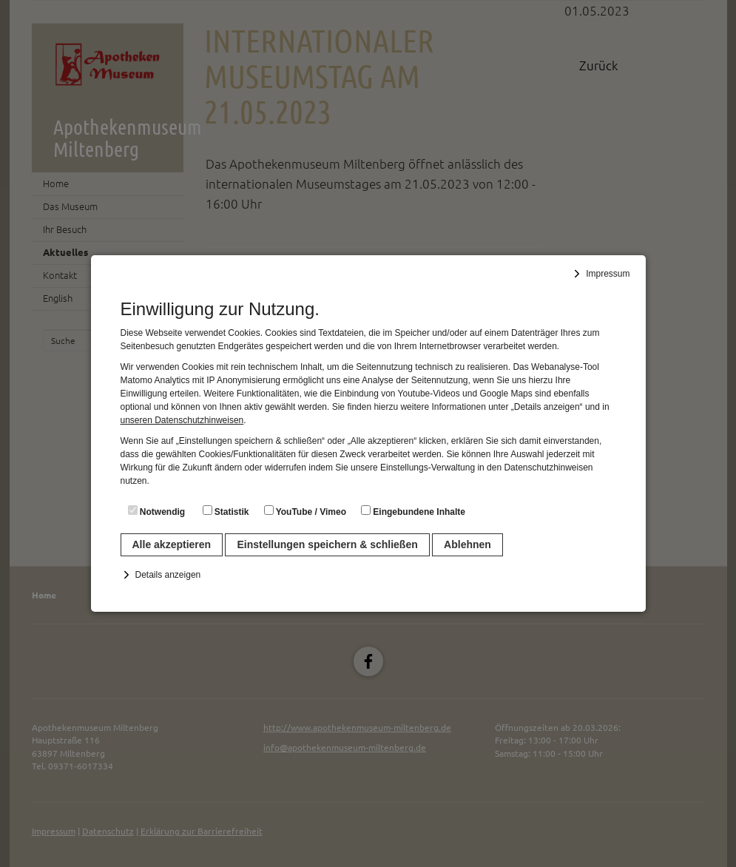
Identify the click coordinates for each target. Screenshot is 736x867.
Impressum (607, 274)
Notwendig (157, 511)
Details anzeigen (168, 575)
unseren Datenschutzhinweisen (182, 420)
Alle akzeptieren (172, 544)
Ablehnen (467, 544)
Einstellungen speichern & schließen (327, 544)
